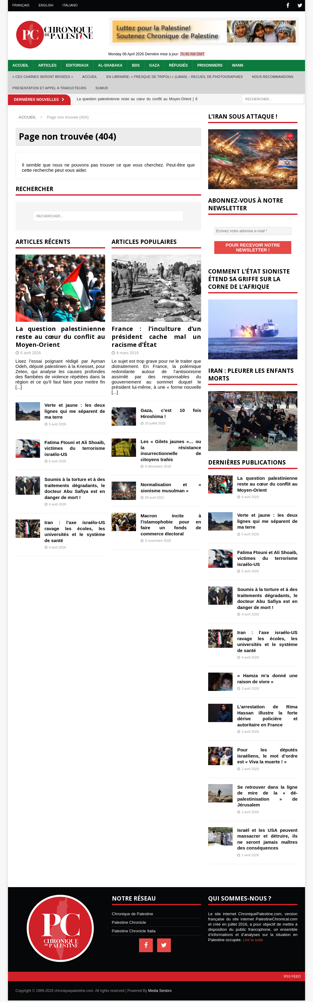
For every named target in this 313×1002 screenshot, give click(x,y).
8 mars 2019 (127, 352)
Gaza (154, 65)
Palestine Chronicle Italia (134, 925)
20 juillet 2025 (155, 422)
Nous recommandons (272, 76)
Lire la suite (253, 933)
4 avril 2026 (57, 503)
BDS (136, 65)
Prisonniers (210, 65)
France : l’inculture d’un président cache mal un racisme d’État (156, 336)
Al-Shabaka (110, 65)
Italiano (70, 5)
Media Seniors (160, 984)
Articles (47, 65)
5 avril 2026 (57, 423)
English (46, 5)
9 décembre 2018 (158, 466)
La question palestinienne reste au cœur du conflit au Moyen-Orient (60, 336)
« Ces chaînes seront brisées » (43, 76)
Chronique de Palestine (132, 907)
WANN (237, 65)
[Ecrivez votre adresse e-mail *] (252, 230)
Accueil (21, 65)
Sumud (101, 87)
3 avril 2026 (250, 682)
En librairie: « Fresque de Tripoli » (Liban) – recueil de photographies (174, 76)
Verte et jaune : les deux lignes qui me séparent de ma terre (75, 410)
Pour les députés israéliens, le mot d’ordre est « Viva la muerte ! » (267, 749)
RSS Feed (292, 970)
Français (21, 5)
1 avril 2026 (250, 849)
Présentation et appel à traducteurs (50, 87)
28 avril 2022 (154, 497)
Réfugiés (178, 65)
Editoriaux (77, 65)
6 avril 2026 (30, 352)
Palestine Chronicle (129, 916)
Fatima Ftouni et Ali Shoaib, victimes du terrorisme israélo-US (75, 447)
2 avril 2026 (250, 763)
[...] (19, 386)
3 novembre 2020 (158, 540)
